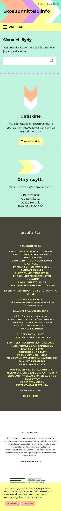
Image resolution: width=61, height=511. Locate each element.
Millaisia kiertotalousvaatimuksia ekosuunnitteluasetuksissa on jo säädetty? (32, 375)
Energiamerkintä (30, 299)
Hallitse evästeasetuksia (30, 461)
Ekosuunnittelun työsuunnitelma (32, 319)
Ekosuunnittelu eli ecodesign (30, 251)
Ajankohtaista (30, 246)
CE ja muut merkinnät (32, 355)
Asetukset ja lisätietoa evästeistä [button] (23, 497)
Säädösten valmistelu (30, 316)
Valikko (16, 27)
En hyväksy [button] (12, 503)
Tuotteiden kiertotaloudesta (30, 369)
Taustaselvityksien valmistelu (32, 322)
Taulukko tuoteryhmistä (32, 337)
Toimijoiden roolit (32, 352)
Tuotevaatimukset (30, 334)
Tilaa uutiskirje (30, 141)
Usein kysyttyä (30, 390)
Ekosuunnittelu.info (26, 11)
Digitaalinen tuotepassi (32, 273)
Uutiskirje (30, 396)
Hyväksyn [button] (28, 503)
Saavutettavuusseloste (30, 311)
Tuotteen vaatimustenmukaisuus (30, 342)
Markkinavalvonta (32, 364)
